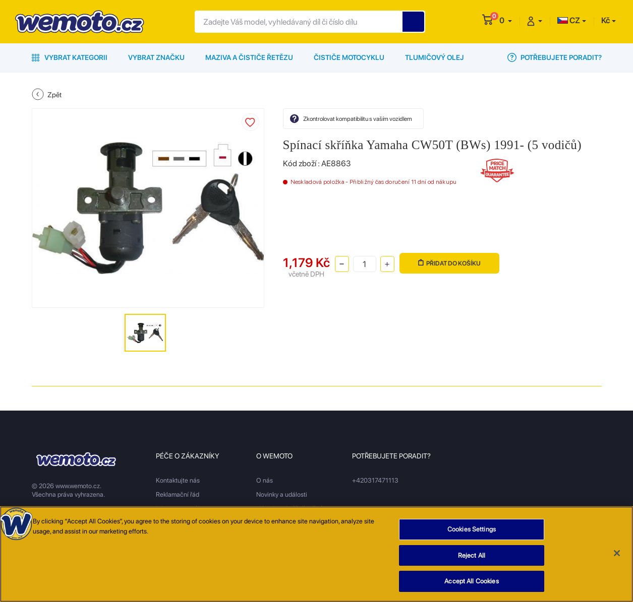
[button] (505, 20)
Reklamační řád (177, 494)
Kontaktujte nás (178, 480)
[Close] (617, 558)
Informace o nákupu (183, 508)
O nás (264, 480)
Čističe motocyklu (349, 57)
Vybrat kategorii (69, 57)
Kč (605, 20)
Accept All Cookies (471, 586)
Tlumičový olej (434, 57)
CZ (568, 20)
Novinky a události (281, 494)
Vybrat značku (156, 57)
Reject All (471, 560)
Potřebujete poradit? (554, 57)
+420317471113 (375, 480)
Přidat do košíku (449, 263)
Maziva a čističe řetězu (249, 57)
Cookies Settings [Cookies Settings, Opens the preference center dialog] (471, 535)
